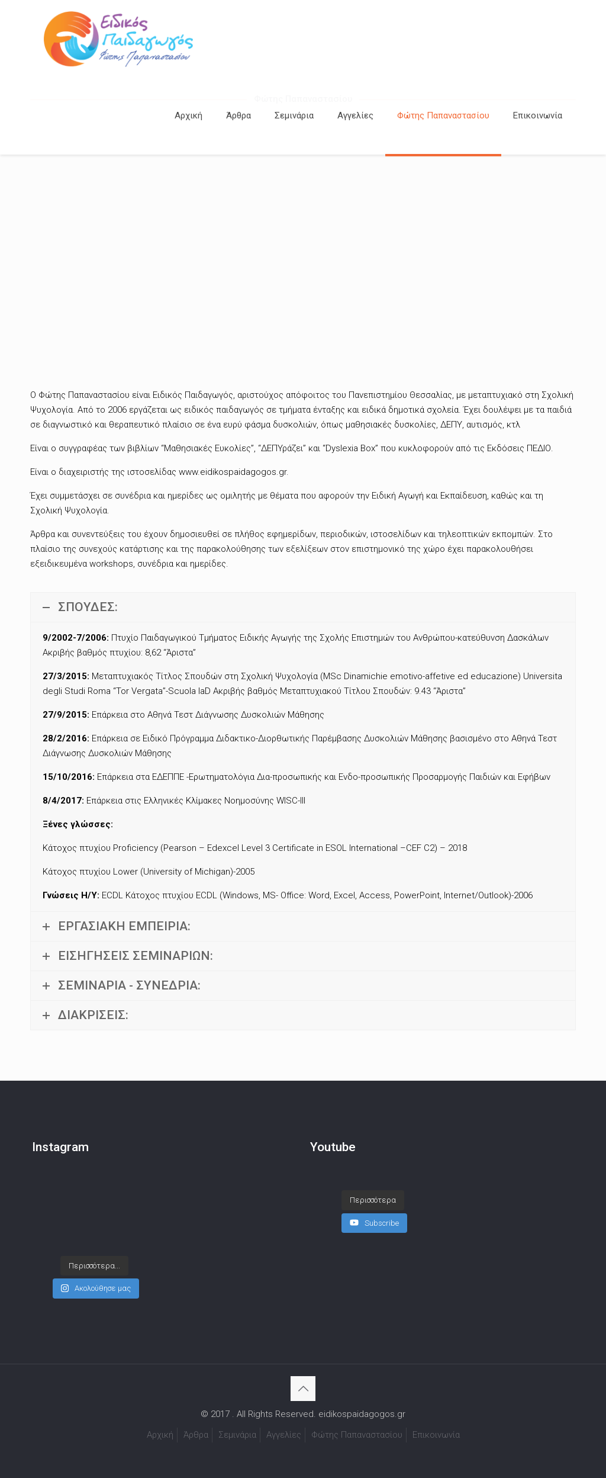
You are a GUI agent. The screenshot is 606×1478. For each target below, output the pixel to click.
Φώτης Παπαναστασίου (356, 1434)
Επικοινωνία (436, 1434)
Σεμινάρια (237, 1434)
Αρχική (160, 1434)
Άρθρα (195, 1434)
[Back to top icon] (303, 1388)
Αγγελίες (283, 1434)
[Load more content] (372, 1200)
